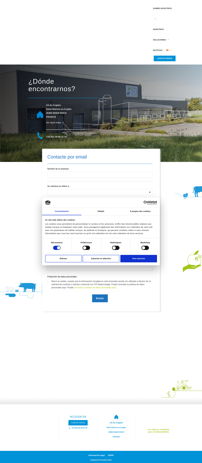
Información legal (96, 455)
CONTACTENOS (164, 58)
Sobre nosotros (162, 15)
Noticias (157, 50)
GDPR (111, 455)
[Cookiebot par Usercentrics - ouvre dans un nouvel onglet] (145, 203)
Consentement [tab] (62, 211)
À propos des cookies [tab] (140, 211)
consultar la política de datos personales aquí (95, 287)
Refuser (63, 258)
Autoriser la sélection (101, 258)
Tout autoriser (138, 258)
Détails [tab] (101, 211)
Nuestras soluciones (162, 36)
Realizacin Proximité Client (101, 460)
